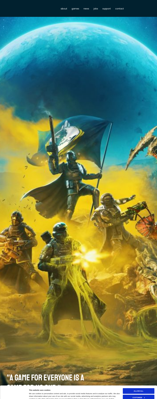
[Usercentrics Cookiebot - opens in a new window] (14, 394)
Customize (138, 384)
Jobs (95, 8)
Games (75, 8)
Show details (34, 395)
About (64, 8)
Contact (119, 8)
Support (106, 8)
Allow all (138, 378)
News (86, 8)
